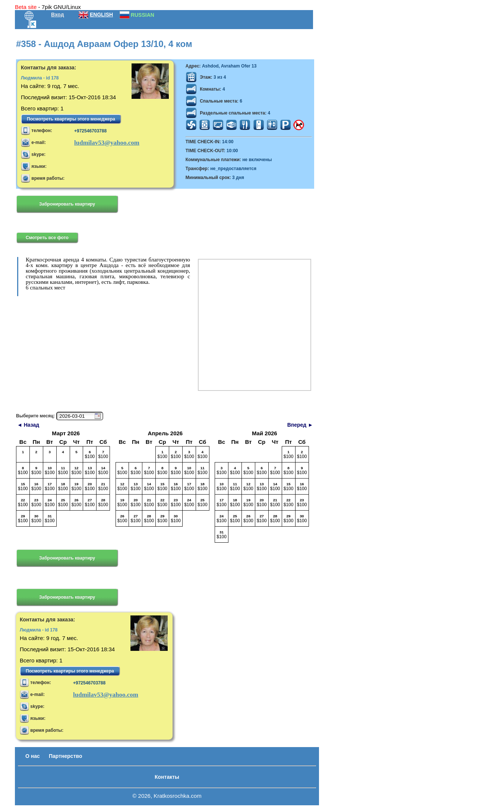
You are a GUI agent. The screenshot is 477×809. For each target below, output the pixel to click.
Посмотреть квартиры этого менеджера (71, 119)
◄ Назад (28, 425)
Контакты (167, 777)
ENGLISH (101, 15)
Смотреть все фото (47, 237)
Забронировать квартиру (67, 204)
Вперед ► (300, 425)
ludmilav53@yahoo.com (106, 142)
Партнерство (65, 756)
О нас (32, 756)
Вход (57, 15)
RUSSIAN (142, 15)
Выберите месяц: (35, 415)
